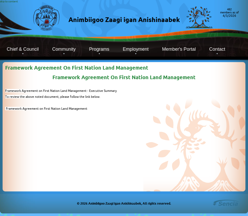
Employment (136, 49)
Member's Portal (179, 49)
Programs (99, 49)
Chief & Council (23, 49)
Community (64, 49)
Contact (217, 49)
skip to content (9, 1)
